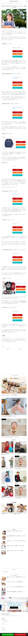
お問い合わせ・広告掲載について (5, 620)
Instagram (14, 607)
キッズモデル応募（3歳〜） (20, 634)
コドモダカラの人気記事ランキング (5, 621)
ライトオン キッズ (19, 138)
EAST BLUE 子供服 (15, 311)
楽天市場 (17, 51)
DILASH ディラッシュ (15, 223)
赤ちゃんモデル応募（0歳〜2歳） (7, 634)
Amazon (21, 144)
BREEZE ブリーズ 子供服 (16, 47)
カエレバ (15, 49)
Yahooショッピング (17, 56)
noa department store (15, 253)
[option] (8, 509)
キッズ (3, 346)
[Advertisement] (14, 356)
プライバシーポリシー (4, 624)
